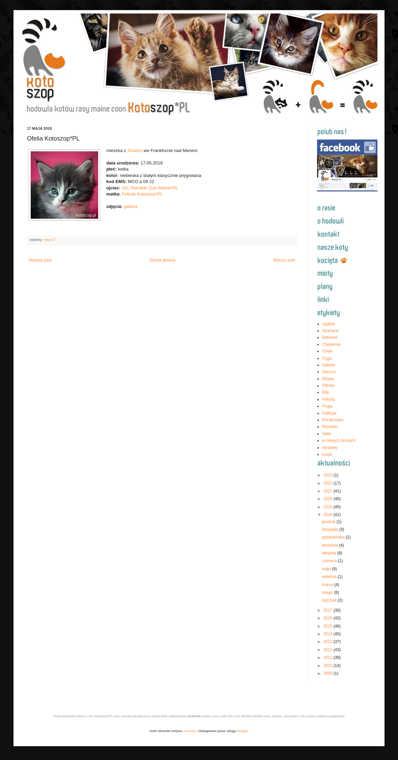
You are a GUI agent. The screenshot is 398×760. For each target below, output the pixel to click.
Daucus (329, 371)
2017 (328, 610)
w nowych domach (339, 440)
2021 (328, 491)
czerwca (330, 560)
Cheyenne (331, 344)
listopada (330, 529)
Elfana (328, 378)
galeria (130, 206)
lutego (328, 592)
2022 (328, 483)
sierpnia (329, 553)
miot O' (50, 240)
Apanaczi (330, 330)
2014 (328, 634)
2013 (328, 641)
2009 (328, 673)
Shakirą (134, 150)
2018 (328, 514)
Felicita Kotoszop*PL (142, 193)
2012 (328, 649)
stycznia (330, 600)
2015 (328, 626)
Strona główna (162, 260)
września (330, 545)
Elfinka (328, 385)
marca (328, 584)
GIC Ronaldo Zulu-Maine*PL (150, 187)
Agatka (328, 324)
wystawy (329, 447)
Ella (325, 392)
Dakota (328, 365)
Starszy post (284, 260)
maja (327, 569)
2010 (328, 665)
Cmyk (327, 351)
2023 (328, 475)
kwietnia (330, 576)
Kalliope (329, 413)
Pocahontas (332, 420)
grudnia (329, 521)
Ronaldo (329, 426)
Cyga (327, 358)
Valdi (326, 433)
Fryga (327, 406)
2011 (328, 657)
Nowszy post (40, 260)
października (334, 537)
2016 (328, 618)
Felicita (328, 399)
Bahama (329, 337)
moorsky (190, 731)
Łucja (327, 454)
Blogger (242, 731)
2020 (328, 498)
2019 (328, 507)
